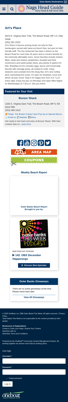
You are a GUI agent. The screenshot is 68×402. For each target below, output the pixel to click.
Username (7, 356)
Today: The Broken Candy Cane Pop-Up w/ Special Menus (35, 114)
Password (7, 367)
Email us (12, 117)
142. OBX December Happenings (26, 257)
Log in (7, 384)
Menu (33, 117)
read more (26, 124)
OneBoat (19, 341)
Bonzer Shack (28, 98)
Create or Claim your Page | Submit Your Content (21, 328)
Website (23, 117)
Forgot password (15, 378)
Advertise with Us (9, 331)
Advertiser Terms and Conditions (15, 334)
